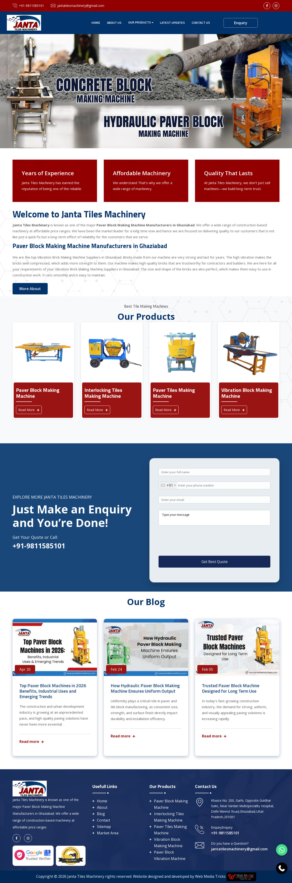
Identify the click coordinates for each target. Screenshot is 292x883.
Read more (31, 744)
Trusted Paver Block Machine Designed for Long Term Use (230, 691)
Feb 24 (116, 672)
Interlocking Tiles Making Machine (169, 817)
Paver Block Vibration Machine (169, 855)
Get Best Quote (214, 561)
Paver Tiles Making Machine (170, 829)
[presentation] (193, 549)
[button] (22, 91)
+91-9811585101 (28, 5)
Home (95, 22)
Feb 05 (207, 672)
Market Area (107, 832)
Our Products (139, 22)
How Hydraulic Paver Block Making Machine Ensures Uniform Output (145, 691)
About (102, 807)
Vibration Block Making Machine (168, 842)
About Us (114, 22)
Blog (101, 813)
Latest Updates (172, 22)
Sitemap (104, 826)
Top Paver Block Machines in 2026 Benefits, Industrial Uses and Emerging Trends (52, 694)
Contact (103, 820)
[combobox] (168, 485)
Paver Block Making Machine (171, 804)
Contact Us (201, 22)
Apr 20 (25, 672)
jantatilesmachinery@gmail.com (77, 5)
